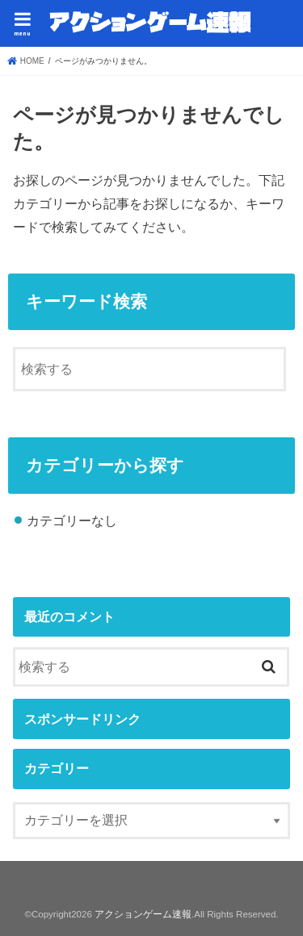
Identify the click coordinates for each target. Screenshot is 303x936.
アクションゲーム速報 (143, 914)
